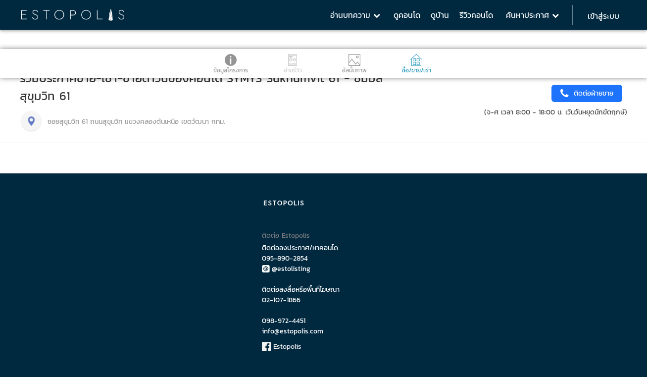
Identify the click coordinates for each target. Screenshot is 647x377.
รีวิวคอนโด (476, 15)
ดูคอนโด (407, 15)
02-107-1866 (281, 300)
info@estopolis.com (292, 331)
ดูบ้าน (440, 15)
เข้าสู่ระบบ (603, 16)
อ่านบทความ (355, 15)
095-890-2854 (285, 258)
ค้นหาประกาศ (532, 15)
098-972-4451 (283, 321)
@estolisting (286, 269)
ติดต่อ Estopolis (286, 235)
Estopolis (281, 346)
